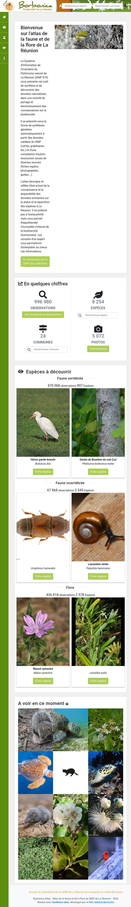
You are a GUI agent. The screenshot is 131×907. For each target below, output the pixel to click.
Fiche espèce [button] (43, 471)
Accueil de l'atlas (37, 892)
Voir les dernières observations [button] (43, 314)
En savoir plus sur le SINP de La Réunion (35, 261)
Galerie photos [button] (98, 348)
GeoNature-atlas (60, 902)
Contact (120, 892)
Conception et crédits (100, 892)
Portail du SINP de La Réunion (67, 892)
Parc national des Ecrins (102, 902)
